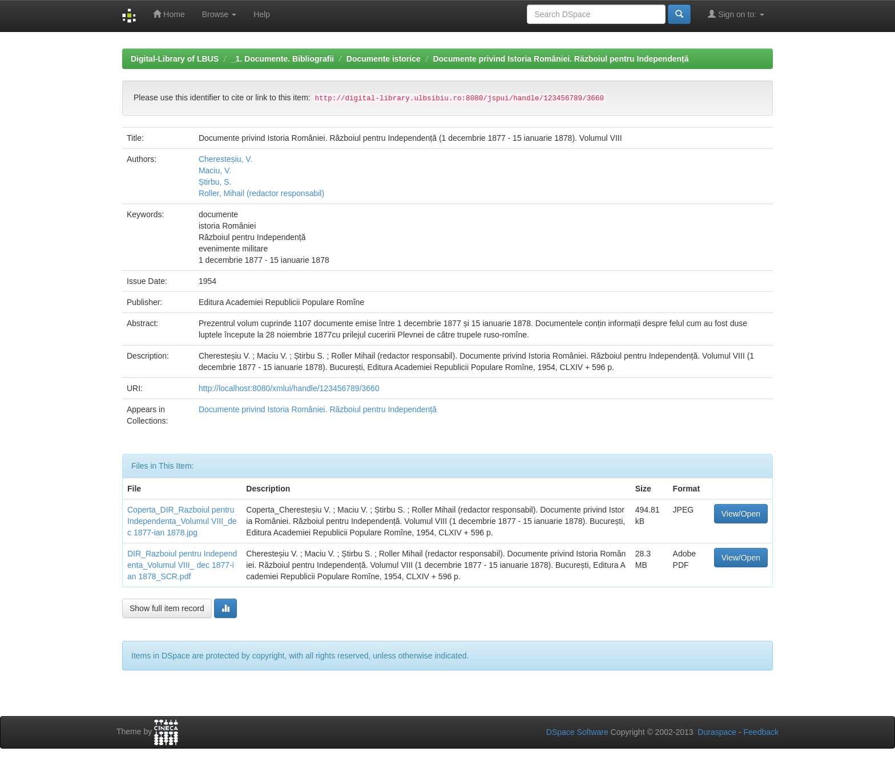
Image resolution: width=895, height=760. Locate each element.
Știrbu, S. (215, 181)
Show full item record (167, 608)
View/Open (740, 513)
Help (261, 14)
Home (168, 14)
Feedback (761, 732)
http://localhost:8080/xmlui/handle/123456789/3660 (289, 388)
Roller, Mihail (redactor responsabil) (261, 193)
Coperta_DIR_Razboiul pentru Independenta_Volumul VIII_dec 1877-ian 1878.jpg (182, 521)
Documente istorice (383, 58)
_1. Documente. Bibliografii (282, 58)
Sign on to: (736, 14)
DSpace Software (577, 732)
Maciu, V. (215, 170)
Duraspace (717, 732)
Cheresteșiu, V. (225, 159)
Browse (219, 14)
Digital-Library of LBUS (175, 58)
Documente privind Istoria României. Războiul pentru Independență (560, 58)
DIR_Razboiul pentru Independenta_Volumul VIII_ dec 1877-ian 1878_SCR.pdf (182, 565)
